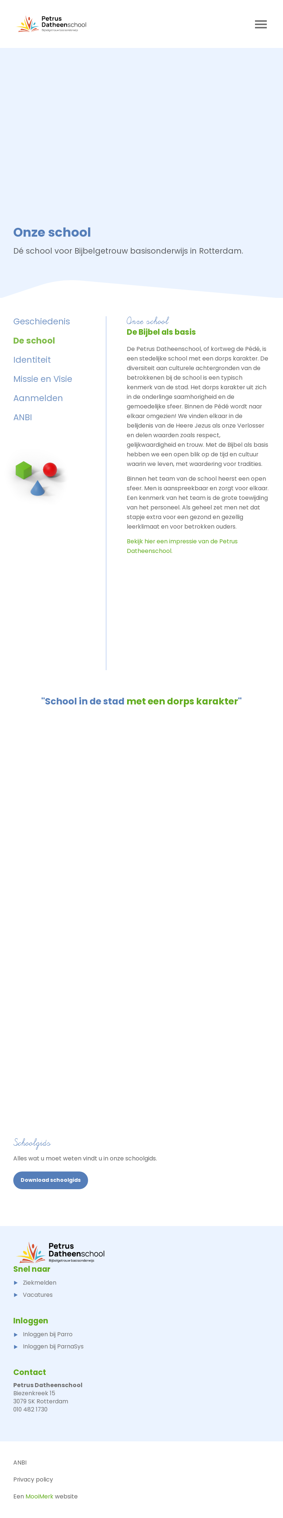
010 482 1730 (30, 1409)
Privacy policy (33, 1479)
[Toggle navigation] (261, 24)
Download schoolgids (51, 1180)
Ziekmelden (34, 1282)
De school (34, 341)
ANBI (22, 417)
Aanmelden (38, 398)
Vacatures (33, 1295)
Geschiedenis (41, 321)
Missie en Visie (42, 379)
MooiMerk (39, 1496)
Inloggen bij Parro (43, 1334)
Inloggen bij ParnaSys (48, 1346)
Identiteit (32, 360)
